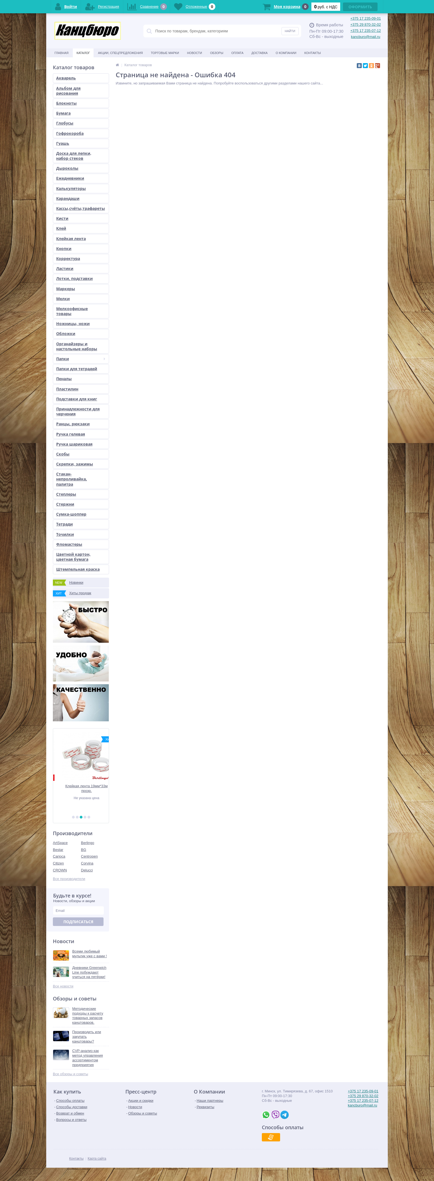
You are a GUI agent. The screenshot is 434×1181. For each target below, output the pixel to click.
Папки (80, 358)
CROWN (60, 870)
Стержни (65, 504)
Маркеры (65, 288)
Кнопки (63, 248)
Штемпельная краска (78, 569)
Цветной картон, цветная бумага (73, 557)
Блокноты (66, 103)
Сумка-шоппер (71, 514)
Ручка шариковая (74, 444)
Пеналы (64, 378)
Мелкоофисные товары (72, 311)
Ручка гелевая (70, 434)
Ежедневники (70, 178)
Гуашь (62, 143)
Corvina (87, 863)
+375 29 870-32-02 (365, 24)
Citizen (58, 863)
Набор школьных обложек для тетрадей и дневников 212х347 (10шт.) (81, 788)
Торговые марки (165, 53)
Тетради (64, 524)
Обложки (65, 333)
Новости (194, 53)
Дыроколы (67, 168)
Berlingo (87, 843)
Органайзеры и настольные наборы (76, 346)
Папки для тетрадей (76, 368)
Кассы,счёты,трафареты (80, 208)
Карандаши (67, 198)
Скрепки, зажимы (74, 464)
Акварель (66, 78)
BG (83, 850)
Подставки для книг (76, 399)
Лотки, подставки (74, 278)
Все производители (69, 879)
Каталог (83, 53)
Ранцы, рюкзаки (73, 423)
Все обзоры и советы (70, 1074)
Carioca (59, 856)
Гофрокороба (70, 133)
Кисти (62, 218)
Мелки (63, 298)
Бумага (63, 113)
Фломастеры (69, 544)
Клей (61, 228)
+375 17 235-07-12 (365, 31)
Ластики (64, 268)
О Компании (286, 53)
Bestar (58, 850)
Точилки (65, 534)
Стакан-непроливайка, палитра (71, 479)
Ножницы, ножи (73, 323)
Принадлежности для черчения (78, 411)
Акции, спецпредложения (120, 53)
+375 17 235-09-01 (365, 18)
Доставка (260, 53)
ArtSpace (60, 843)
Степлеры (66, 494)
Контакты (312, 53)
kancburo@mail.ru (365, 37)
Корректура (68, 258)
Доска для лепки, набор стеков (73, 156)
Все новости (63, 986)
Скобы (62, 454)
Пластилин (67, 389)
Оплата (237, 53)
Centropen (89, 856)
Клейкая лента (71, 238)
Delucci (87, 870)
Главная (61, 53)
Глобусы (64, 123)
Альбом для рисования (68, 91)
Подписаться (78, 921)
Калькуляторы (71, 188)
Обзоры (216, 53)
